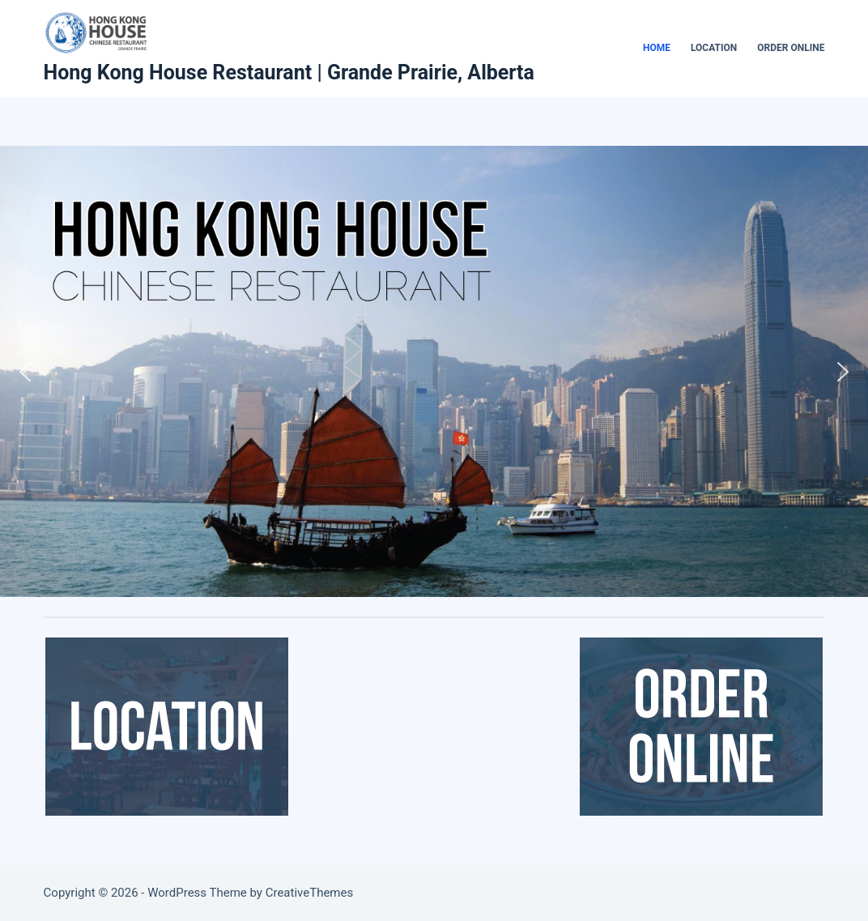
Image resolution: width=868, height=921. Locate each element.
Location (714, 47)
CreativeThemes (310, 892)
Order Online (790, 47)
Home (656, 47)
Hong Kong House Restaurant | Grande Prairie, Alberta (289, 72)
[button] (25, 372)
